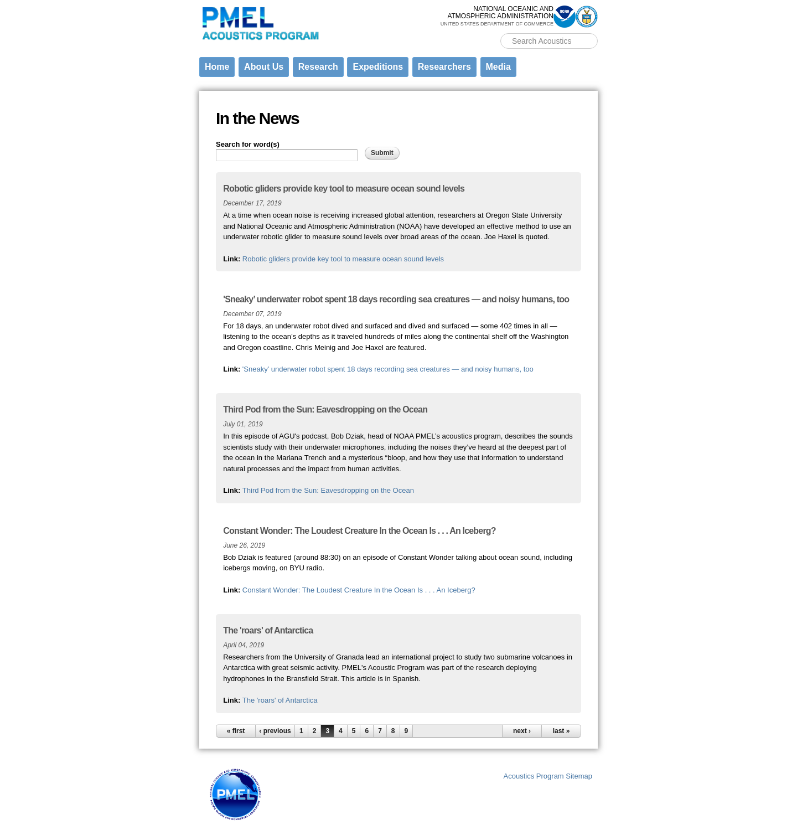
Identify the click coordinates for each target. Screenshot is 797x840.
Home (217, 66)
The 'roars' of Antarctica (280, 700)
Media (498, 66)
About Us (263, 66)
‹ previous (275, 731)
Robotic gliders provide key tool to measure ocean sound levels (343, 259)
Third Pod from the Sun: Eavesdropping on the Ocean (328, 490)
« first (236, 731)
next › (522, 731)
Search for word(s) (248, 144)
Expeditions (378, 66)
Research (318, 66)
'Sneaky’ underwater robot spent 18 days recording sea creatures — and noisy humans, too (388, 369)
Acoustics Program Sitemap (548, 776)
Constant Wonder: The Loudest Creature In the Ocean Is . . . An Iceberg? (358, 590)
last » (561, 731)
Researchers (444, 66)
